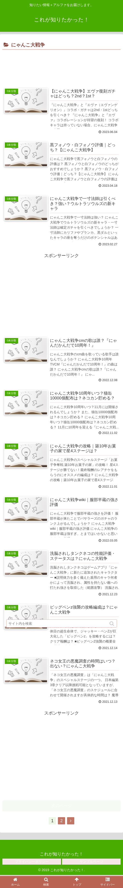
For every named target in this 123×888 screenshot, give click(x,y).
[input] (61, 624)
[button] (112, 624)
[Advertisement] (61, 66)
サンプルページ (91, 862)
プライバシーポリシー (32, 862)
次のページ (61, 806)
